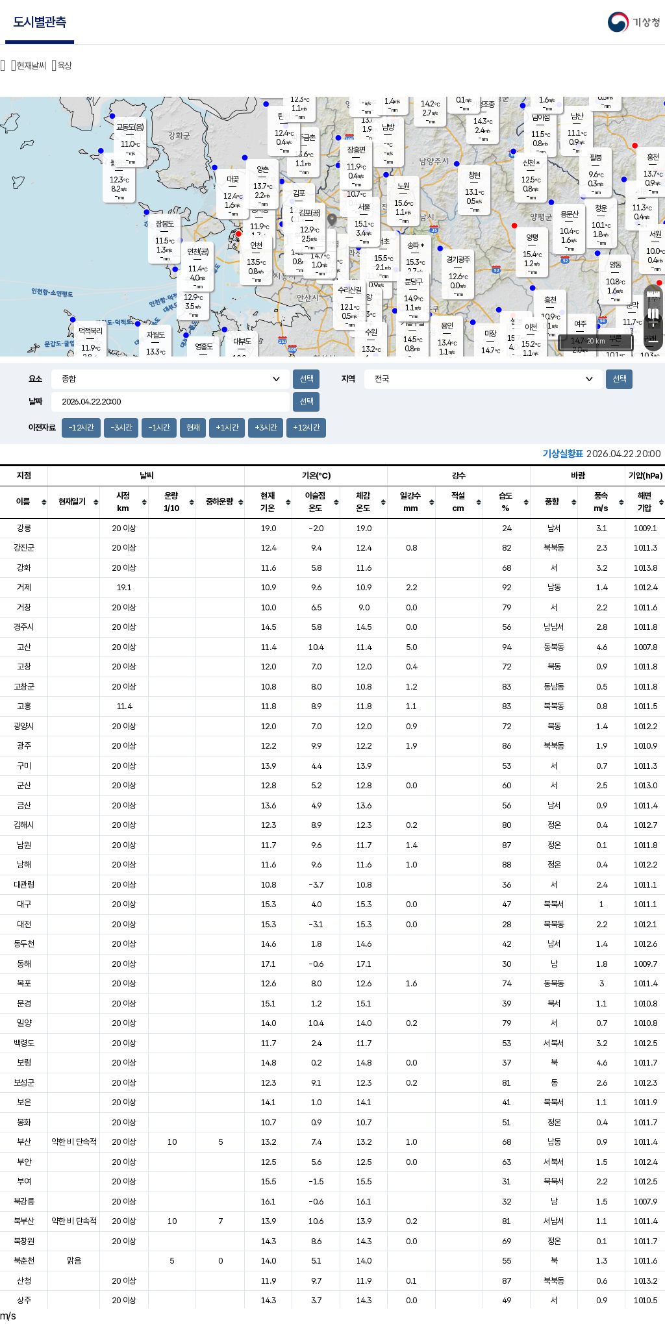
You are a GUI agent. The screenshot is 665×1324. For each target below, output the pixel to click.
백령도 (24, 1043)
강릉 (24, 528)
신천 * (531, 163)
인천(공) (197, 251)
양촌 (262, 169)
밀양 (24, 1023)
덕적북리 (90, 331)
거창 (24, 607)
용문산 (569, 214)
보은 (24, 1102)
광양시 (24, 726)
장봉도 (164, 224)
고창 (24, 666)
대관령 (24, 885)
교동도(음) (130, 127)
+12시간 (306, 427)
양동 (615, 264)
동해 (24, 964)
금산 (24, 805)
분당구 (413, 281)
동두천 (24, 944)
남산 (577, 116)
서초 (383, 241)
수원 (371, 332)
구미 (24, 766)
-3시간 (121, 427)
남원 (24, 845)
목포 (24, 983)
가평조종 (482, 104)
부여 (24, 1181)
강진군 (24, 548)
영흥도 (203, 346)
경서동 (259, 209)
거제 (24, 587)
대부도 (242, 341)
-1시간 (158, 427)
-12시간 (81, 427)
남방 (388, 127)
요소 (35, 379)
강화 (24, 568)
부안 (24, 1162)
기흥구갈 (412, 322)
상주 (24, 1300)
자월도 (155, 335)
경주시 (24, 627)
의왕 (365, 297)
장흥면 (356, 150)
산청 (24, 1281)
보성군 (24, 1083)
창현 (474, 175)
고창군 (24, 687)
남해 (24, 864)
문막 (632, 305)
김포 (299, 193)
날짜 (35, 401)
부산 (24, 1142)
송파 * (415, 245)
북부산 (24, 1221)
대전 (24, 924)
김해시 (24, 825)
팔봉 (595, 157)
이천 (530, 327)
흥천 (550, 300)
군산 (24, 785)
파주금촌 (303, 137)
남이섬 (540, 117)
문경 (24, 1003)
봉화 (24, 1122)
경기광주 (458, 259)
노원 (403, 186)
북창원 (24, 1241)
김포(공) (309, 213)
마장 (490, 333)
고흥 (24, 706)
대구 (24, 904)
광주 (24, 746)
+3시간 (266, 427)
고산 (24, 647)
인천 (256, 245)
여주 (580, 324)
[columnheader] (24, 502)
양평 (532, 237)
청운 (601, 208)
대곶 (232, 179)
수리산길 (349, 290)
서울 (364, 207)
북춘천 (24, 1261)
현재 (193, 427)
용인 (447, 326)
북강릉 (24, 1201)
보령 (24, 1063)
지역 (348, 379)
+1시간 (227, 427)
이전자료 (42, 427)
